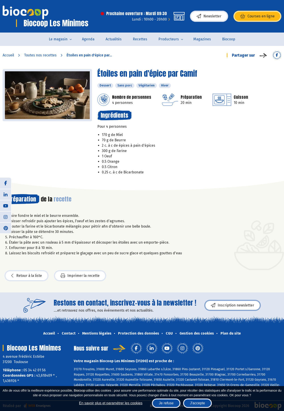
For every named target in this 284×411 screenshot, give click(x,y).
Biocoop (228, 39)
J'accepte (197, 403)
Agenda (88, 39)
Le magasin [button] (58, 39)
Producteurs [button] (168, 39)
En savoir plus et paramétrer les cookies (111, 403)
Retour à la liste (26, 275)
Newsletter (209, 16)
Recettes (140, 39)
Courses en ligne (257, 16)
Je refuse (166, 403)
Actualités (114, 39)
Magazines (202, 39)
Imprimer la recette (80, 275)
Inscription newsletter (232, 305)
